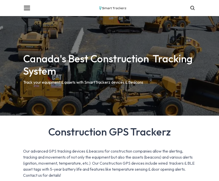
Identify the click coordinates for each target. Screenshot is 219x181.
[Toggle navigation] (27, 8)
